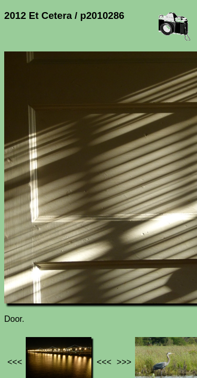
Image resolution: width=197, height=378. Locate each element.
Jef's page (23, 291)
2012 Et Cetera (110, 291)
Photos (62, 291)
